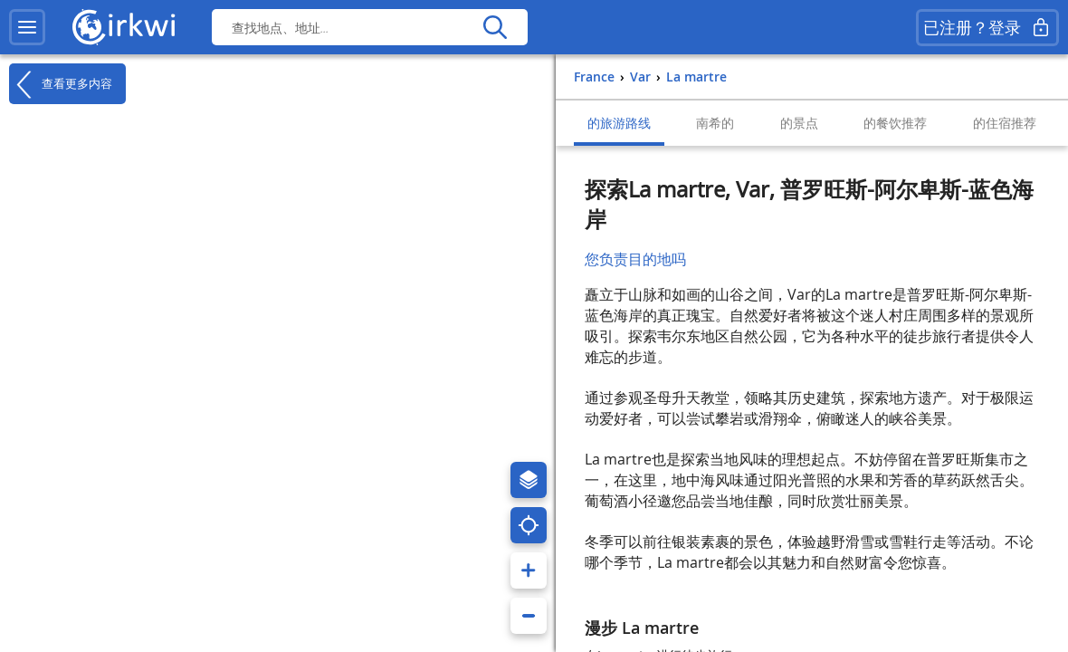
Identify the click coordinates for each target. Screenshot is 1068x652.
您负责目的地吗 (635, 259)
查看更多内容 (60, 84)
